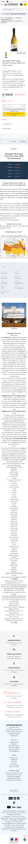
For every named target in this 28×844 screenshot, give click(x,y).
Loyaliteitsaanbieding (14, 742)
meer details (5, 89)
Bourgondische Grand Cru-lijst (14, 775)
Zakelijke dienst (14, 759)
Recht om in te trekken (14, 746)
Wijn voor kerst (14, 765)
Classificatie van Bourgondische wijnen (14, 773)
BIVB (15, 623)
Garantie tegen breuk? (14, 124)
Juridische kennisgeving (14, 747)
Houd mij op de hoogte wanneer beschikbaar (14, 114)
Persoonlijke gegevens (14, 751)
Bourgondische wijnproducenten (14, 780)
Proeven (5, 141)
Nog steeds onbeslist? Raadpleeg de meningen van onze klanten (14, 716)
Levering (14, 119)
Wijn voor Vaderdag (14, 766)
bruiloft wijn (14, 761)
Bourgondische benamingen (14, 778)
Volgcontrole (14, 744)
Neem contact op (14, 791)
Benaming (23, 141)
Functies (14, 141)
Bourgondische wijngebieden (14, 776)
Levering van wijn (14, 757)
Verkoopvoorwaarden (14, 749)
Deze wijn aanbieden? (14, 128)
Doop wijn (14, 763)
